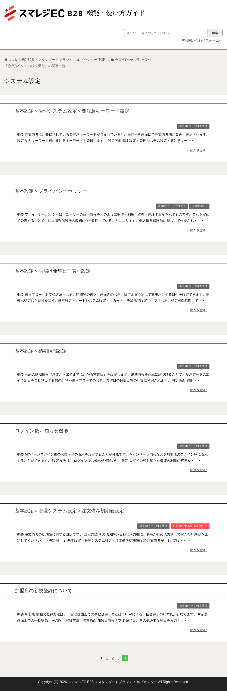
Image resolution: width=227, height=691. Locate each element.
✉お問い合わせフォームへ (202, 40)
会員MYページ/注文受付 (193, 125)
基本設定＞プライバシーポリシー (51, 191)
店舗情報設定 (199, 206)
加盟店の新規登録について (43, 590)
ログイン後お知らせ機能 (41, 430)
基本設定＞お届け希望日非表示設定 (53, 271)
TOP (56, 59)
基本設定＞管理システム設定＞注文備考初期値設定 (69, 510)
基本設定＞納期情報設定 (41, 351)
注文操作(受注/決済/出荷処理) (190, 525)
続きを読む (198, 150)
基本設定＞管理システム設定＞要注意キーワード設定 (72, 111)
